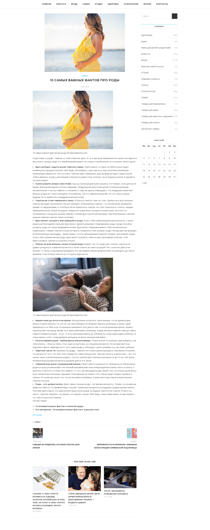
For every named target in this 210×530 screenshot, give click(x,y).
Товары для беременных (153, 103)
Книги (144, 41)
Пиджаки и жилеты (150, 78)
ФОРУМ (147, 4)
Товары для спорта (150, 122)
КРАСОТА (61, 4)
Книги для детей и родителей (155, 47)
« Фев (144, 183)
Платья (144, 85)
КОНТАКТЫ (162, 4)
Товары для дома (149, 110)
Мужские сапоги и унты (152, 66)
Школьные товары (150, 128)
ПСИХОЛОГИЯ (131, 4)
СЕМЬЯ (86, 4)
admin (37, 422)
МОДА (74, 4)
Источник (37, 415)
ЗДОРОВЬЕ (113, 4)
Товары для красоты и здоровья (157, 116)
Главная (46, 4)
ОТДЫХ (99, 4)
